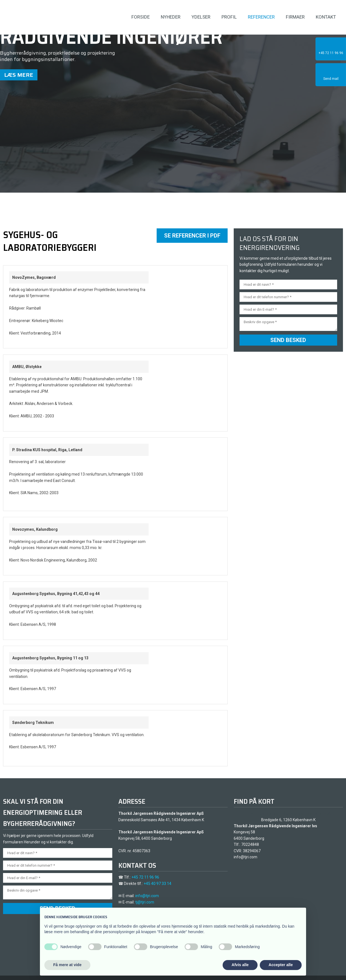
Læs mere (18, 74)
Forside (140, 17)
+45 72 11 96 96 (145, 877)
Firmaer (295, 17)
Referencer (261, 17)
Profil (229, 17)
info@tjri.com (147, 896)
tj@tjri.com (144, 902)
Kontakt (326, 17)
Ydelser (201, 17)
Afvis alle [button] (239, 965)
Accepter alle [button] (281, 965)
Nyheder (170, 17)
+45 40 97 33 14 (157, 883)
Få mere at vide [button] (67, 965)
